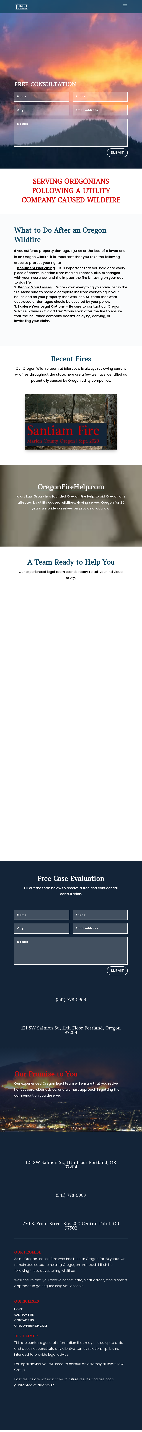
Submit (117, 152)
